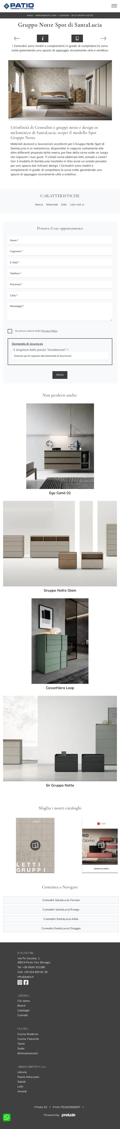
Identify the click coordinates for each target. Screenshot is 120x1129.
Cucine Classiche (28, 1039)
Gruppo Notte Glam (60, 590)
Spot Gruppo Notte (82, 15)
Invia (60, 375)
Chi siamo (23, 1001)
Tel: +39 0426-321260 (31, 967)
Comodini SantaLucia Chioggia (60, 928)
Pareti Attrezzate (28, 1077)
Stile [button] (64, 204)
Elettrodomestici (27, 1053)
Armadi (22, 1091)
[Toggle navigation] (114, 6)
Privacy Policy (49, 330)
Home (30, 15)
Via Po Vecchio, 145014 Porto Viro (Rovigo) (33, 960)
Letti (20, 1086)
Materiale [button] (52, 204)
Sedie (21, 1048)
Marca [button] (39, 204)
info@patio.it (25, 977)
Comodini (64, 15)
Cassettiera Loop (60, 688)
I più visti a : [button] (77, 204)
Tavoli (21, 1043)
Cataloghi (23, 1010)
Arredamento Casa (46, 15)
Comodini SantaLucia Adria (61, 919)
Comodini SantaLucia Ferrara (61, 900)
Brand (21, 1005)
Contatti (22, 1015)
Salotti (21, 1081)
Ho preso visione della (36, 330)
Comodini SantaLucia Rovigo (61, 909)
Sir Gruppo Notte (60, 785)
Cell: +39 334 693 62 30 (32, 972)
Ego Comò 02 (60, 493)
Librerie (22, 1072)
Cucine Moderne (27, 1034)
